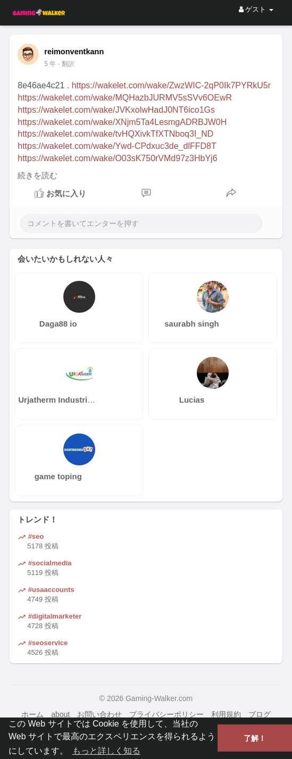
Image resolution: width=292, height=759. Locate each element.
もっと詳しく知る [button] (106, 750)
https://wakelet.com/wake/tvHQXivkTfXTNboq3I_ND (115, 133)
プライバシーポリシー (166, 714)
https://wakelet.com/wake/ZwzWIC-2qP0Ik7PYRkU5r (171, 85)
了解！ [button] (255, 738)
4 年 (50, 64)
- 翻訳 (66, 64)
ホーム (32, 714)
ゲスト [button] (256, 9)
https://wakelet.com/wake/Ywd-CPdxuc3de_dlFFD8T (117, 146)
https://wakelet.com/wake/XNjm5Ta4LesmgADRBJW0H (122, 122)
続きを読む (37, 175)
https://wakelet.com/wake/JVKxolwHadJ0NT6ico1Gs (116, 109)
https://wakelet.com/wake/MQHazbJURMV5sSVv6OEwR (125, 97)
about (60, 714)
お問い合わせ (99, 714)
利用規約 (226, 714)
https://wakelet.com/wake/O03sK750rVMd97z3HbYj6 (117, 158)
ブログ (259, 714)
